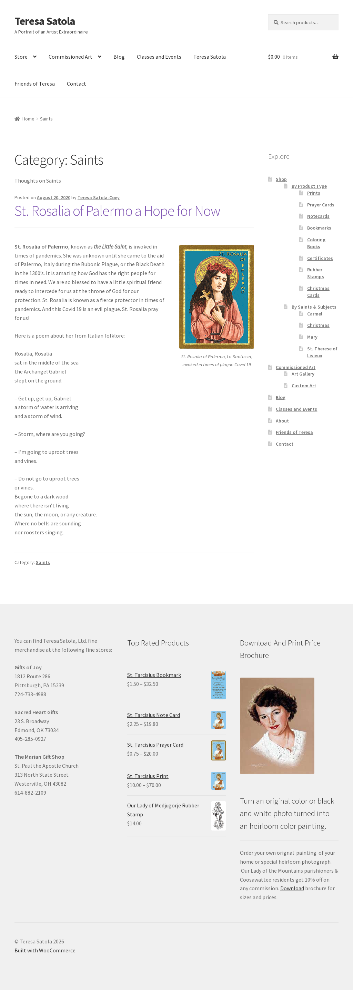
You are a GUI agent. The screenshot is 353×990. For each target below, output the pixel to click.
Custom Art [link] (304, 385)
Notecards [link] (318, 216)
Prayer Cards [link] (320, 205)
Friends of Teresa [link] (34, 83)
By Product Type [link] (309, 186)
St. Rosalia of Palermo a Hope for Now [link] (117, 211)
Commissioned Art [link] (70, 56)
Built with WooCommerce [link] (44, 950)
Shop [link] (281, 179)
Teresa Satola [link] (44, 21)
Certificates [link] (320, 258)
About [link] (282, 421)
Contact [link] (76, 83)
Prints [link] (313, 193)
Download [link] (292, 888)
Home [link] (28, 119)
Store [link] (21, 56)
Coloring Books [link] (316, 243)
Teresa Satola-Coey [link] (99, 197)
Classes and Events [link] (159, 56)
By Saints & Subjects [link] (314, 307)
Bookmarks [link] (319, 228)
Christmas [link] (318, 325)
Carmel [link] (314, 314)
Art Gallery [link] (303, 374)
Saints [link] (43, 562)
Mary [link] (312, 337)
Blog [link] (119, 56)
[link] (53, 197)
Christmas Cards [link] (318, 291)
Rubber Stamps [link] (315, 273)
